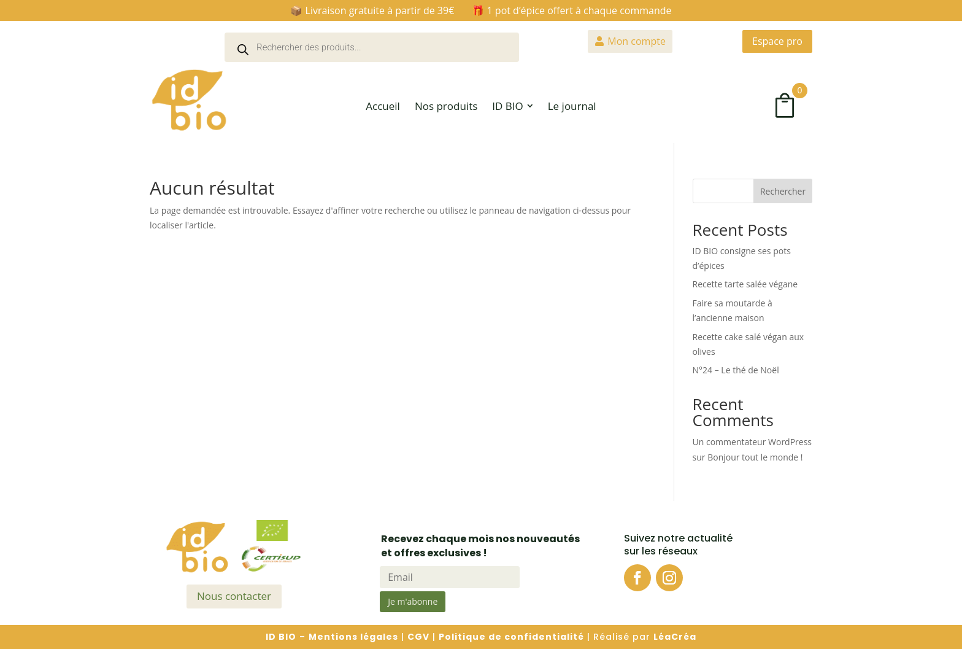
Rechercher (783, 191)
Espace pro (777, 41)
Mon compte (636, 41)
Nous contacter (234, 596)
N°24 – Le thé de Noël (736, 370)
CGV (418, 637)
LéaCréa (674, 637)
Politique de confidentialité (511, 637)
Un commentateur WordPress (752, 442)
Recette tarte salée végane (745, 284)
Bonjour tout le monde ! (754, 457)
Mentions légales (353, 637)
